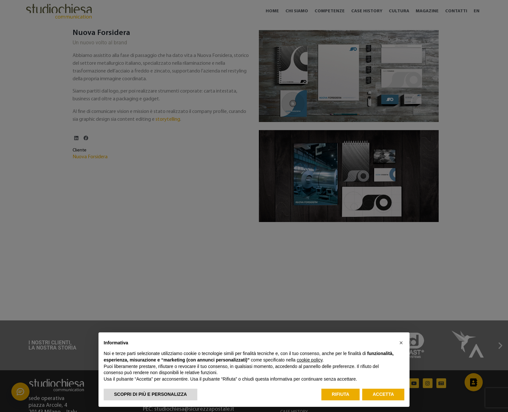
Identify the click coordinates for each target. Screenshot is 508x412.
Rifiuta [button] (340, 394)
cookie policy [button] (309, 359)
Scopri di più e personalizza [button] (150, 394)
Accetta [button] (383, 394)
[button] (401, 343)
